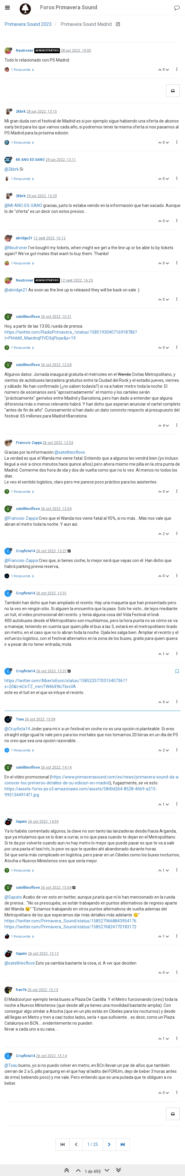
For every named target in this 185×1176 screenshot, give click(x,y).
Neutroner (24, 50)
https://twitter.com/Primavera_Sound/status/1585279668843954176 (70, 920)
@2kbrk (11, 169)
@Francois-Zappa (21, 518)
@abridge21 (15, 290)
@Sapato (13, 897)
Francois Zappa (29, 443)
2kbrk (21, 111)
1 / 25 (92, 1144)
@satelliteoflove (70, 452)
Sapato (21, 821)
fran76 (21, 990)
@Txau (11, 1065)
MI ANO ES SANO (30, 160)
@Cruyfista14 (17, 728)
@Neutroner (15, 247)
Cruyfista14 (25, 551)
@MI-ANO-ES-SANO (23, 205)
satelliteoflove (28, 317)
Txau (20, 719)
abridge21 (24, 238)
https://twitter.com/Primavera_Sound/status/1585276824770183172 (70, 926)
